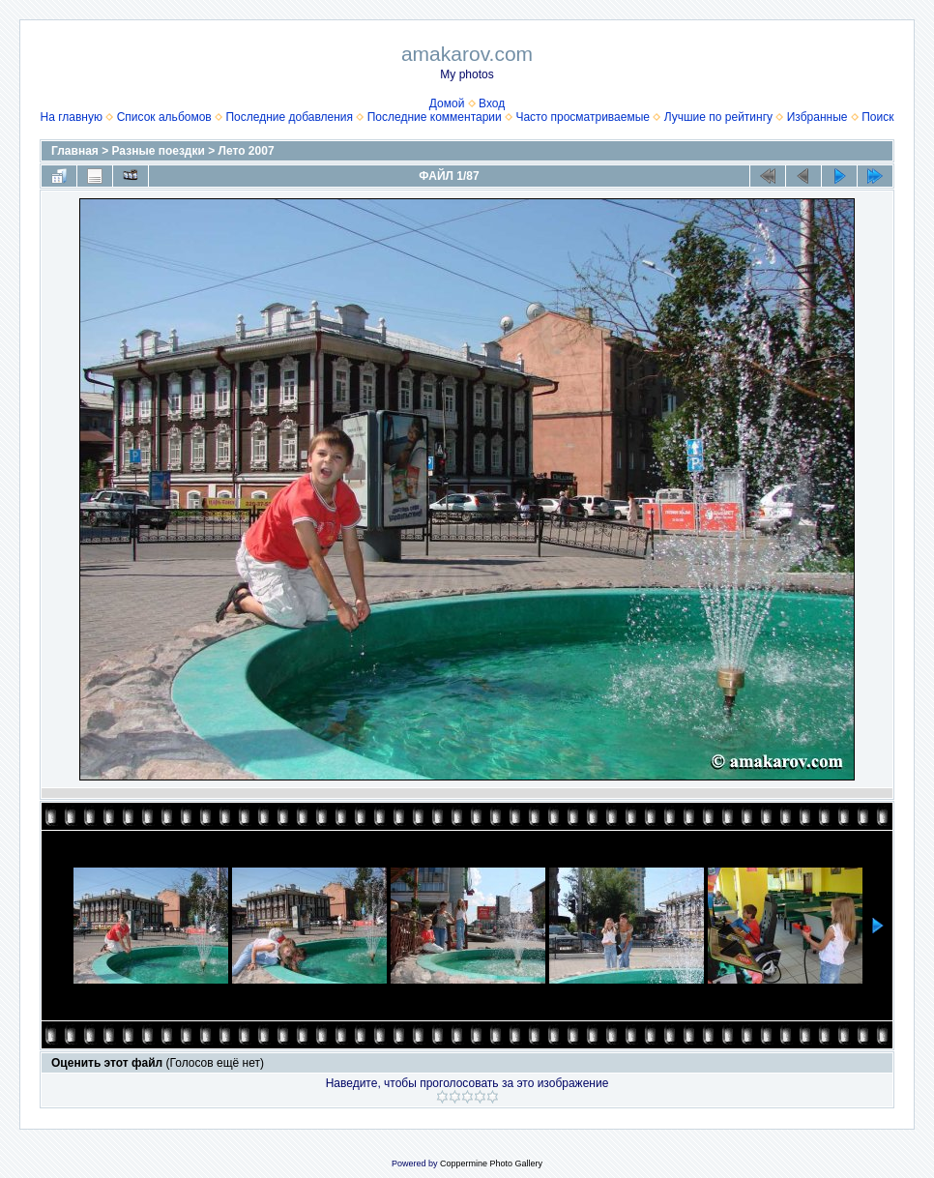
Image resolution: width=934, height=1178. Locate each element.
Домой (447, 103)
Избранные (817, 117)
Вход (492, 103)
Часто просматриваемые (582, 117)
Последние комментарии (434, 117)
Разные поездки (158, 151)
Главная (75, 151)
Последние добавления (289, 117)
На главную (71, 117)
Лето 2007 (247, 151)
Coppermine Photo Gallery (491, 1163)
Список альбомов (164, 117)
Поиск (877, 117)
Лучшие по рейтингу (718, 117)
